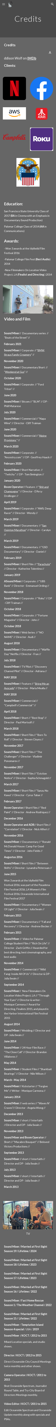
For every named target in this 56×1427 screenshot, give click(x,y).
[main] (28, 18)
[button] (3, 4)
